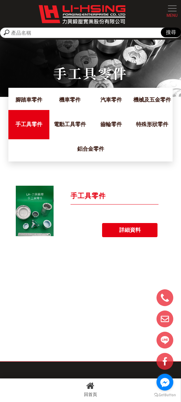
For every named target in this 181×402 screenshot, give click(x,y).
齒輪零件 (111, 124)
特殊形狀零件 (152, 124)
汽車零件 (111, 100)
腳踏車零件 (28, 100)
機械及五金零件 (152, 100)
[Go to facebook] (164, 382)
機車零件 (70, 100)
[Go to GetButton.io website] (165, 395)
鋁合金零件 (90, 149)
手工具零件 (28, 124)
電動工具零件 (70, 124)
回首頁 (90, 389)
